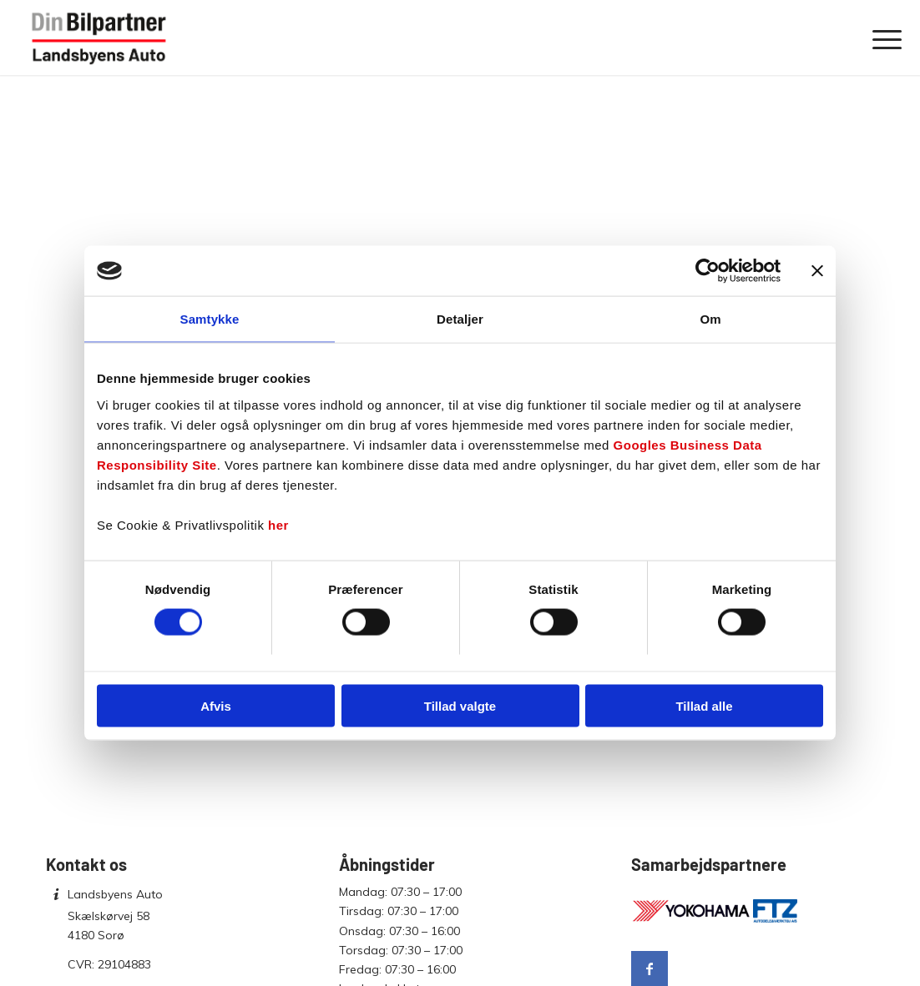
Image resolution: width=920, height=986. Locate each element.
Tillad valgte (460, 705)
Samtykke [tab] (210, 319)
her (278, 524)
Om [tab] (710, 319)
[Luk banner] (817, 271)
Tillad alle (703, 705)
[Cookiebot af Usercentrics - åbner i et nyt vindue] (707, 271)
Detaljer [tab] (460, 319)
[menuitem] (882, 37)
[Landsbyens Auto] (99, 37)
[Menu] (882, 37)
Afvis (215, 705)
